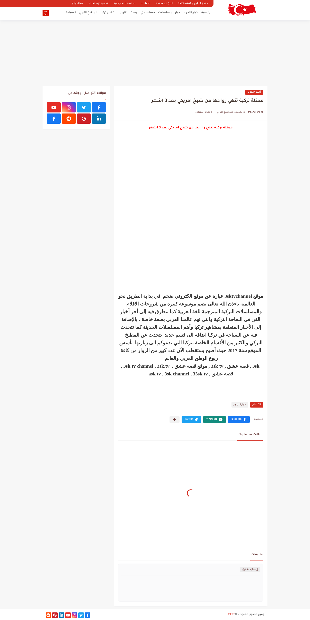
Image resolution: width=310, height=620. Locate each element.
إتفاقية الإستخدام (98, 3)
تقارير (124, 13)
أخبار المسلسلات (169, 13)
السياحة (71, 13)
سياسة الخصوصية (124, 3)
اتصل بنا (145, 3)
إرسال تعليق (250, 569)
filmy (134, 13)
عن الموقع (77, 3)
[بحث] (46, 13)
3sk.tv (231, 614)
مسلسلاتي (147, 13)
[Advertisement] (155, 53)
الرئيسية (206, 13)
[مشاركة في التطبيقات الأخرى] (175, 419)
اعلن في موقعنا (164, 3)
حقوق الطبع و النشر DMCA (193, 3)
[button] (239, 419)
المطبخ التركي (88, 13)
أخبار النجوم (191, 13)
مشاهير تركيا (109, 13)
